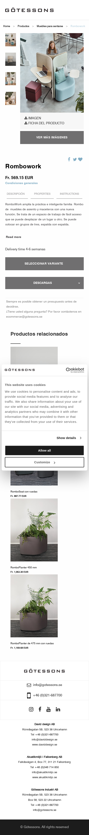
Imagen (32, 118)
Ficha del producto (44, 123)
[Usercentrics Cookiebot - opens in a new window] (65, 370)
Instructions (69, 194)
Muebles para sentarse (50, 26)
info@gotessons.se (44, 810)
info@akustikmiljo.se (44, 772)
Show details (66, 438)
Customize (44, 462)
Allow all (44, 450)
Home (6, 26)
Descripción (16, 194)
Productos (23, 26)
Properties (42, 194)
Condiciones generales (21, 183)
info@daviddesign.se (44, 739)
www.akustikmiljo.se (44, 777)
